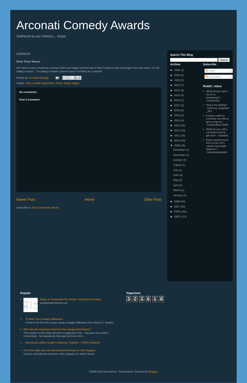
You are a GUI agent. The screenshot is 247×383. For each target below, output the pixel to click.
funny (59, 83)
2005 (177, 216)
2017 (177, 105)
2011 (177, 135)
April (176, 185)
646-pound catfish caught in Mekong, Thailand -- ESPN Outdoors (62, 342)
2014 (177, 120)
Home (90, 200)
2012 (177, 130)
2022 (177, 85)
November (179, 154)
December (179, 149)
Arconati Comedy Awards (83, 25)
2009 (177, 145)
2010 (177, 140)
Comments (213, 76)
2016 (177, 110)
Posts (210, 70)
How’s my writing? (216, 104)
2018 (177, 100)
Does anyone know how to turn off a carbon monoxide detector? (217, 144)
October (178, 159)
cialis (28, 83)
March (177, 190)
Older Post (152, 200)
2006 (177, 211)
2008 (177, 201)
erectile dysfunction (44, 83)
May (176, 179)
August (177, 164)
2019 (177, 95)
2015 (177, 115)
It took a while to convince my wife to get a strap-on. (217, 118)
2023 (177, 80)
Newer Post (25, 200)
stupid (67, 83)
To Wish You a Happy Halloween (44, 318)
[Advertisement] (215, 218)
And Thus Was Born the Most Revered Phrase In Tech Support (59, 350)
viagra (75, 83)
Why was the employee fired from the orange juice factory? (57, 329)
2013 (177, 125)
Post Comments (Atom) (45, 207)
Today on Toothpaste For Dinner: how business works (70, 299)
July (176, 170)
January (178, 195)
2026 (177, 69)
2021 (177, 90)
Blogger (153, 371)
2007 (177, 206)
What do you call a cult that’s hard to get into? (216, 132)
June (176, 175)
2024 (177, 75)
